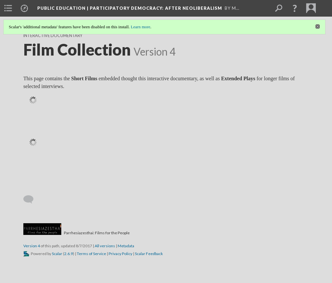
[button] (295, 8)
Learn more (140, 26)
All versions (105, 245)
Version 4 (31, 245)
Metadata (126, 245)
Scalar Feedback (149, 253)
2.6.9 (68, 253)
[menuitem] (8, 8)
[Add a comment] (31, 199)
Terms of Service (91, 253)
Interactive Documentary (52, 35)
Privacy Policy (120, 253)
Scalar (57, 253)
